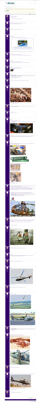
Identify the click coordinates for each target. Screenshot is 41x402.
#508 (34, 366)
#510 (34, 391)
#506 (34, 327)
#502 (34, 260)
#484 (34, 35)
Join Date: (7, 19)
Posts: (6, 33)
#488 (34, 73)
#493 (34, 118)
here (16, 16)
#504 (34, 286)
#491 (34, 105)
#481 (34, 15)
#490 (34, 86)
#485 (34, 53)
